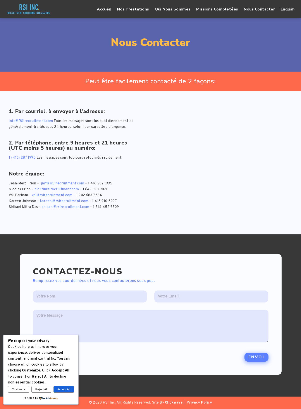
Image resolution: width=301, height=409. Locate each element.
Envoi (256, 357)
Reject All (41, 389)
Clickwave (174, 402)
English (288, 9)
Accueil (104, 9)
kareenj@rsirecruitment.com (64, 201)
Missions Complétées (217, 9)
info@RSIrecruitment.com (31, 121)
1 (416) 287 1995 (22, 158)
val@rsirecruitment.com (52, 195)
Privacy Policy (199, 402)
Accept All (63, 389)
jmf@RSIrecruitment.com (62, 183)
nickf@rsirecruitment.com (56, 189)
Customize (19, 389)
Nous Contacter (259, 9)
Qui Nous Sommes (173, 9)
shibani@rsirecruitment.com (65, 207)
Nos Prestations (133, 9)
